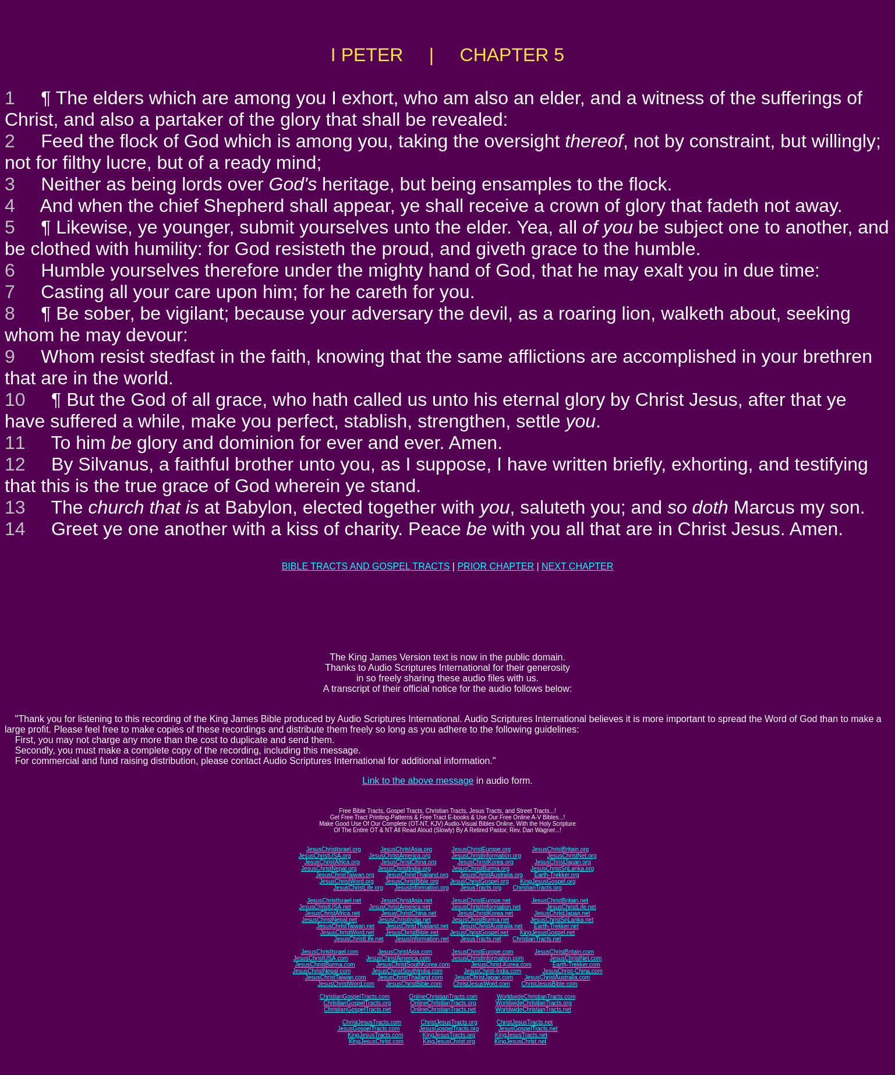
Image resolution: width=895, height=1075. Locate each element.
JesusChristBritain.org (560, 849)
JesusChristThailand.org (416, 875)
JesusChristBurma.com (325, 964)
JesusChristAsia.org (406, 849)
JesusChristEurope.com (482, 952)
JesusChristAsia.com (405, 952)
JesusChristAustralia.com (557, 977)
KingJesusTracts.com (375, 1035)
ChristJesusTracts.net (525, 1022)
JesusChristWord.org (347, 881)
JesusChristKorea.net (485, 913)
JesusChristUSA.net (325, 907)
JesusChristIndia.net (404, 920)
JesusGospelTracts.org (449, 1029)
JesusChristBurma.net (480, 920)
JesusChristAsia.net (406, 900)
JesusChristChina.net (408, 913)
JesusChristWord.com (346, 984)
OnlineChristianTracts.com (443, 996)
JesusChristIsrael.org (333, 849)
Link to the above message (417, 781)
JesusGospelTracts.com (369, 1029)
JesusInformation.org (421, 888)
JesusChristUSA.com (320, 958)
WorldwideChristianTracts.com (536, 996)
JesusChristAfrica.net (332, 913)
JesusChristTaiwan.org (345, 875)
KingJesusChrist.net (520, 1041)
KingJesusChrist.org (449, 1041)
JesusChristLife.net (571, 907)
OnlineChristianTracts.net (443, 1009)
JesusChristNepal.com (321, 971)
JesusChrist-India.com (492, 971)
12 (15, 464)
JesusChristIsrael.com (329, 952)
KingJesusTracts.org (449, 1035)
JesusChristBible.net (411, 932)
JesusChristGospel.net (479, 932)
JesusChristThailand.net (417, 926)
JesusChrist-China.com (572, 971)
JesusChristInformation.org (486, 856)
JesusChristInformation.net (486, 907)
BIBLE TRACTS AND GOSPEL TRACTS (366, 566)
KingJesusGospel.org (547, 881)
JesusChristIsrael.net (334, 900)
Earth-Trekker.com (576, 964)
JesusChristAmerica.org (399, 856)
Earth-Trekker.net (556, 926)
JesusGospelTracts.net (528, 1029)
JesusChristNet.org (571, 856)
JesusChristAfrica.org (332, 862)
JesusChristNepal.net (329, 920)
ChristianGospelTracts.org (357, 1003)
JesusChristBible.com (414, 984)
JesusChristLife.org (358, 888)
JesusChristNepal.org (329, 868)
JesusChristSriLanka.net (561, 920)
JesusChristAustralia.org (491, 875)
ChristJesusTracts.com (371, 1022)
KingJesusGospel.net (547, 932)
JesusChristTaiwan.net (345, 926)
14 (15, 528)
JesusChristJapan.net (562, 913)
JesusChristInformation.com (487, 958)
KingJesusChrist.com (376, 1041)
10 (15, 399)
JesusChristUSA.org (325, 856)
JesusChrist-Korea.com (501, 964)
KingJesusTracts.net (521, 1035)
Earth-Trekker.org (556, 875)
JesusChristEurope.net (480, 900)
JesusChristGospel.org (479, 881)
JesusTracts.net (480, 939)
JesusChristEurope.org (481, 849)
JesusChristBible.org (411, 881)
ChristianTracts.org (537, 888)
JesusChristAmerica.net (399, 907)
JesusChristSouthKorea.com (413, 964)
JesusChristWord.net (347, 932)
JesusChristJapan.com (483, 977)
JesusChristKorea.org (485, 862)
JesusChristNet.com (576, 958)
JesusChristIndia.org (404, 868)
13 (15, 507)
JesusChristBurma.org (481, 868)
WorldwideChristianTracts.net (533, 1009)
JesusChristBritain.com (564, 952)
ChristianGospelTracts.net (357, 1009)
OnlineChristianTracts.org (443, 1003)
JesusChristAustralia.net (491, 926)
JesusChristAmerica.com (398, 958)
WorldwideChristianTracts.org (534, 1003)
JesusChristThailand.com (410, 977)
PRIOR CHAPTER (495, 566)
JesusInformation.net (422, 939)
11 (15, 442)
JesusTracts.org (480, 888)
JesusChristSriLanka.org (562, 868)
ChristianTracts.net (536, 939)
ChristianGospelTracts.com (355, 996)
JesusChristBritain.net (560, 900)
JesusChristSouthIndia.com (407, 971)
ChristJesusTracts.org (449, 1022)
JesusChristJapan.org (563, 862)
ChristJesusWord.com (481, 984)
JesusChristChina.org (409, 862)
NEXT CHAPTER (577, 566)
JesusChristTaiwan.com (335, 977)
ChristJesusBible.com (549, 984)
